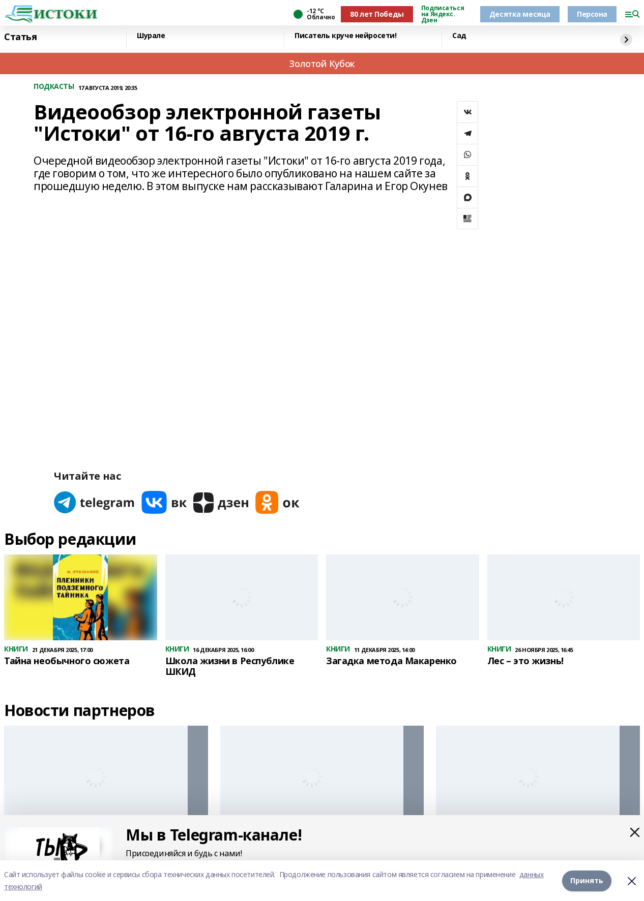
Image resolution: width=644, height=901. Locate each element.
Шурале (151, 36)
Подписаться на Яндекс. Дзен (442, 14)
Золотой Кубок (322, 63)
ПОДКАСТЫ (54, 86)
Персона (592, 14)
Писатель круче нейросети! (346, 36)
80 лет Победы (377, 14)
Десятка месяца (519, 14)
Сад (459, 36)
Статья (20, 37)
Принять (586, 880)
